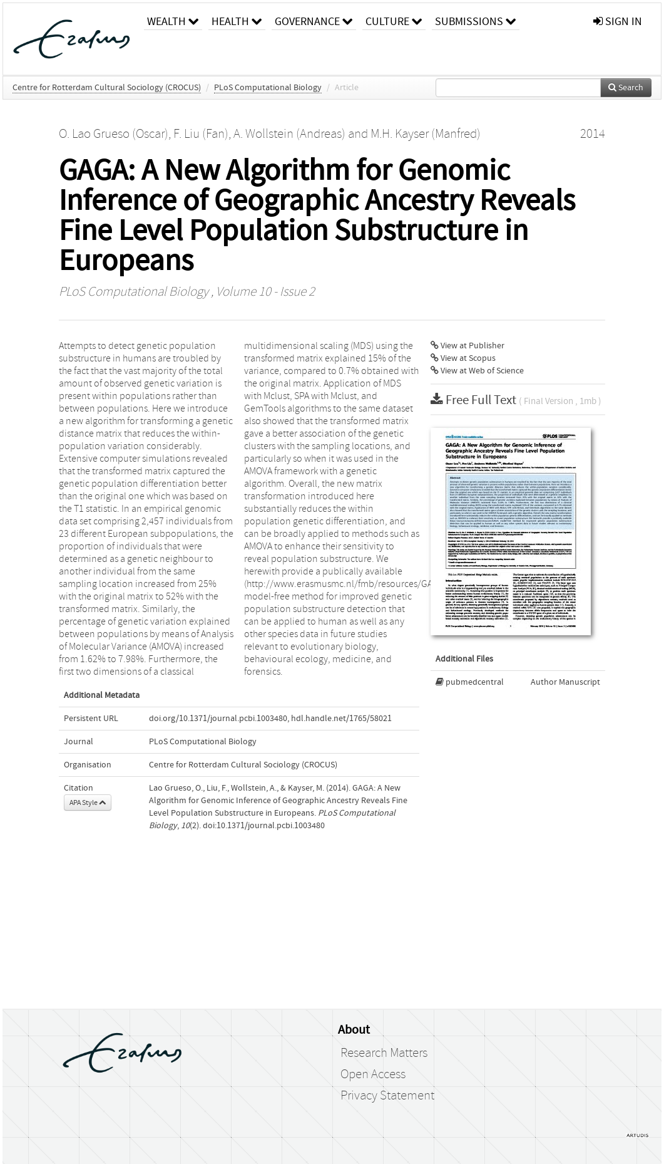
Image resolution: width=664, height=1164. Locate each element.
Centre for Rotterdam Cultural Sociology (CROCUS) (107, 88)
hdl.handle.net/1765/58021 (341, 719)
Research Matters (383, 1053)
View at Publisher (467, 346)
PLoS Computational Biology (268, 88)
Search (625, 88)
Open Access (373, 1074)
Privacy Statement (387, 1095)
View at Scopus (463, 358)
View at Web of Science (477, 371)
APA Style (87, 802)
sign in (617, 21)
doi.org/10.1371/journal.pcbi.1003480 (218, 719)
